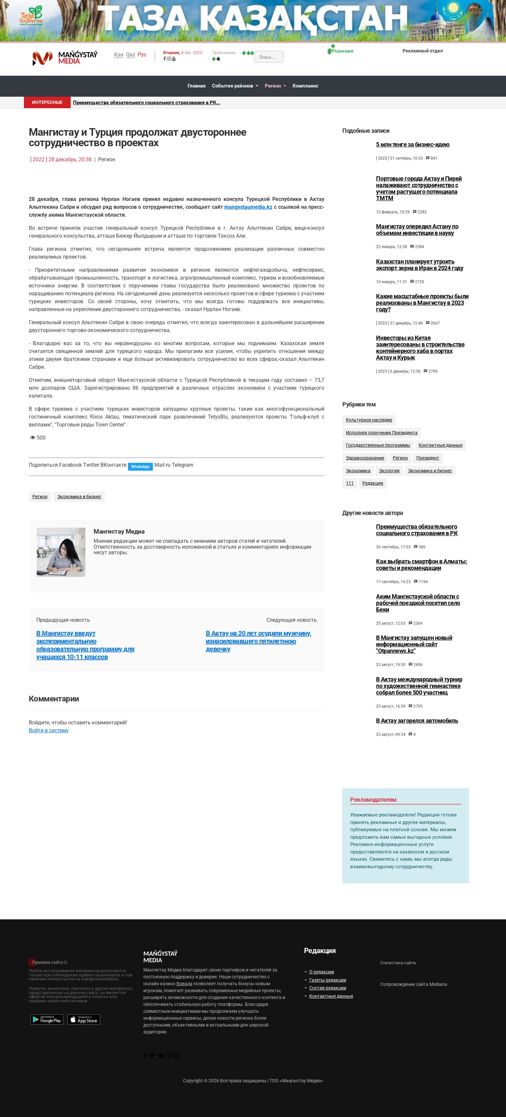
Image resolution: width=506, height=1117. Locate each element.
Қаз (118, 54)
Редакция (372, 489)
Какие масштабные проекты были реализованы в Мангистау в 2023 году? (422, 303)
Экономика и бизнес (79, 497)
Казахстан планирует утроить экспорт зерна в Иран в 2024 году (419, 264)
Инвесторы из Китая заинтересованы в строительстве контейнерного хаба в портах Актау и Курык (420, 348)
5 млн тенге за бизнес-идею (413, 144)
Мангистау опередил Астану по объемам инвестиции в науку (417, 229)
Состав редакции (325, 987)
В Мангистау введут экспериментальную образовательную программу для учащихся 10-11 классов (85, 645)
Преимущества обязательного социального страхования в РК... (146, 103)
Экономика (358, 476)
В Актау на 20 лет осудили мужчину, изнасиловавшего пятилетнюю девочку (259, 641)
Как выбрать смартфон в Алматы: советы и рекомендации (421, 572)
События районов (233, 86)
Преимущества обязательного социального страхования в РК (417, 538)
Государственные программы (378, 451)
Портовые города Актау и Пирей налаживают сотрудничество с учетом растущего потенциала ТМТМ (418, 188)
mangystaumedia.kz (248, 207)
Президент (427, 463)
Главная (197, 86)
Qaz (130, 54)
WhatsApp (140, 466)
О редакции (319, 971)
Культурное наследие (369, 425)
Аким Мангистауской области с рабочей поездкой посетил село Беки (418, 611)
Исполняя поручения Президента (382, 438)
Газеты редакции (325, 980)
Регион (273, 86)
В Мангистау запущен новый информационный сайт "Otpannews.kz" (414, 652)
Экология (389, 476)
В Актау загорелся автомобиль (417, 729)
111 (350, 489)
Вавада (184, 983)
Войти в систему (49, 730)
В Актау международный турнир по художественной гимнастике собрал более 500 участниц (419, 694)
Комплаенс (305, 86)
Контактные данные (440, 451)
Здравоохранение (365, 463)
